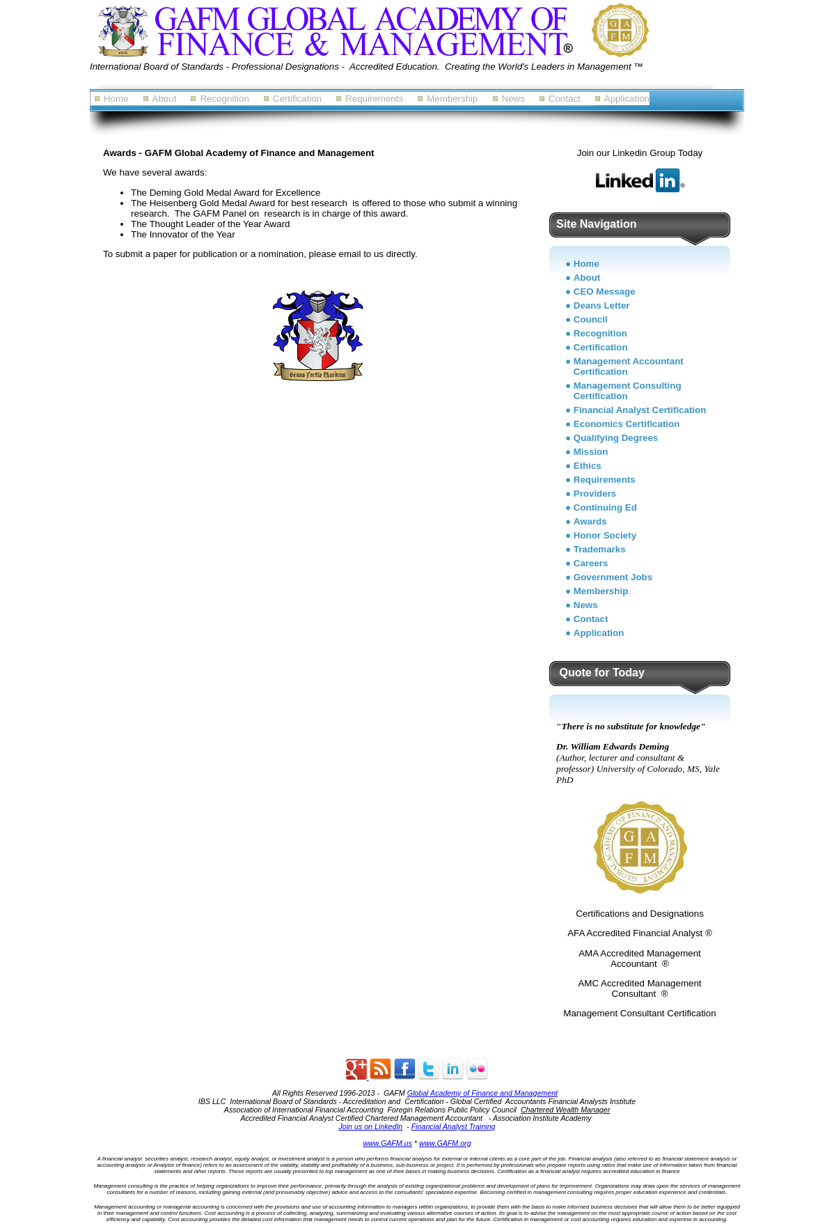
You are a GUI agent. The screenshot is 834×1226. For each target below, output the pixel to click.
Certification (297, 98)
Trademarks (600, 549)
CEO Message (605, 291)
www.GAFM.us (387, 1143)
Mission (591, 452)
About (164, 98)
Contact (565, 98)
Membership (452, 98)
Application (627, 98)
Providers (595, 493)
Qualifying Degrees (616, 438)
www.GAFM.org (445, 1143)
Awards (590, 521)
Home (116, 98)
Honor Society (605, 535)
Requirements (374, 98)
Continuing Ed (605, 507)
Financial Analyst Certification (640, 410)
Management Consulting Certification (628, 390)
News (513, 98)
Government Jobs (613, 577)
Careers (591, 563)
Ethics (587, 465)
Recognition (224, 98)
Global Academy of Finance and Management (482, 1093)
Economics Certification (627, 424)
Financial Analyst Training (453, 1126)
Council (591, 319)
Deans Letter (602, 305)
